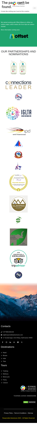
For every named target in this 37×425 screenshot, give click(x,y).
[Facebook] (9, 10)
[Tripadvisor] (20, 10)
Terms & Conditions (20, 413)
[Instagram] (12, 10)
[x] (28, 10)
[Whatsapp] (24, 10)
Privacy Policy (8, 413)
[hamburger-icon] (35, 8)
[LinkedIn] (16, 10)
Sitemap (30, 413)
